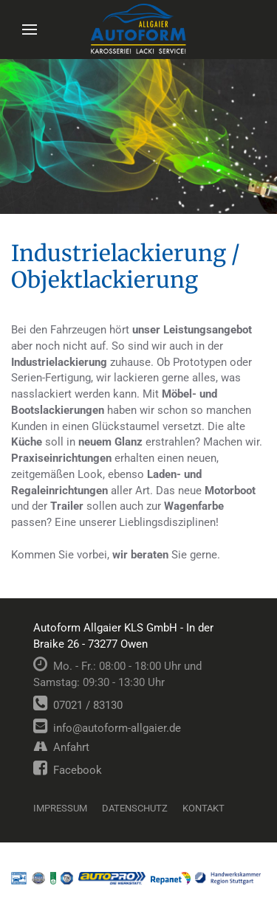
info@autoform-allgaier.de (107, 728)
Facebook (67, 770)
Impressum (60, 808)
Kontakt (203, 808)
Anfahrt (61, 747)
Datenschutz (135, 808)
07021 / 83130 (78, 705)
